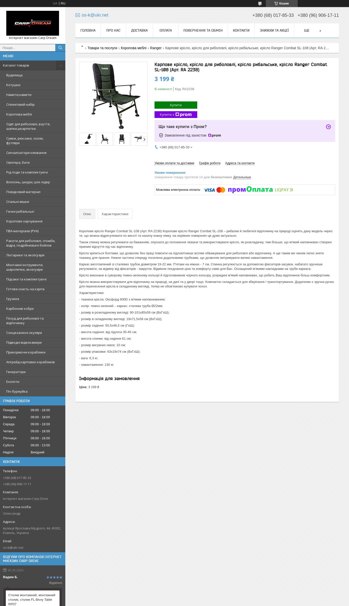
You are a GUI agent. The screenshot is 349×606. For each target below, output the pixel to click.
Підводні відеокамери (24, 342)
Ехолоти (12, 381)
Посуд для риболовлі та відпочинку (25, 320)
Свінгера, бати (18, 162)
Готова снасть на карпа (25, 289)
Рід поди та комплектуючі (27, 172)
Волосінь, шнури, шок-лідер (28, 182)
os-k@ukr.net (13, 547)
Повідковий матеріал (23, 192)
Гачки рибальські (20, 211)
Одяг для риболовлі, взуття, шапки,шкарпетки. (28, 126)
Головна (87, 30)
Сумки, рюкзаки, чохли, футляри (24, 140)
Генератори (16, 372)
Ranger (156, 48)
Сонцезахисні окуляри (24, 332)
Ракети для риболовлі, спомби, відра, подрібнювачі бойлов (30, 243)
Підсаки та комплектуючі (26, 279)
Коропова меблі (19, 114)
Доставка (139, 30)
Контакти (241, 30)
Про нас (113, 30)
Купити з (176, 114)
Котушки (13, 85)
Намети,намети (18, 94)
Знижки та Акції (274, 30)
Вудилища (14, 75)
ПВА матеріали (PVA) (22, 231)
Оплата (166, 30)
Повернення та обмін (203, 30)
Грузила (12, 298)
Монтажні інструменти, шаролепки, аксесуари (24, 267)
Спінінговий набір (20, 104)
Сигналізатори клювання (26, 152)
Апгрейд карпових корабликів (30, 362)
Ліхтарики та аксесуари (25, 255)
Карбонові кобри (20, 308)
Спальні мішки (17, 201)
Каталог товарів (16, 65)
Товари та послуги (102, 48)
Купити (176, 105)
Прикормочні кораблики (25, 352)
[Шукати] (60, 47)
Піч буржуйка (17, 391)
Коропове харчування (24, 221)
